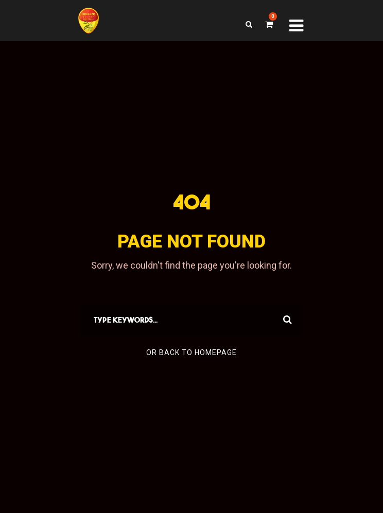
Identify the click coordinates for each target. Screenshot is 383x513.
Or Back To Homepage (191, 352)
